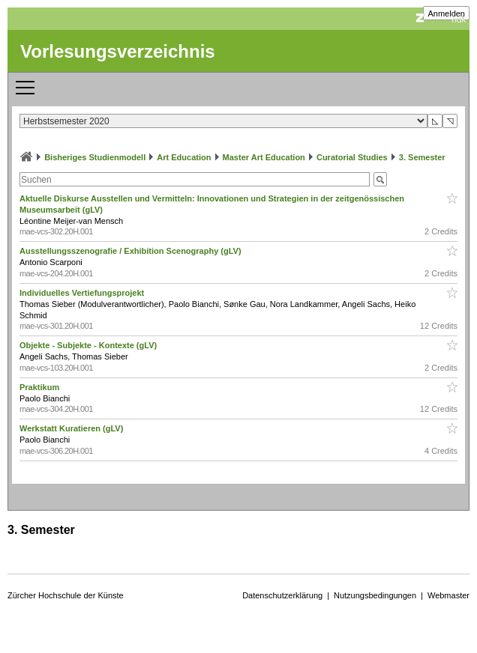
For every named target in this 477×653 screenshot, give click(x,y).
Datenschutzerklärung (282, 595)
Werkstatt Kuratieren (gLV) (72, 428)
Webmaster (449, 595)
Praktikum (41, 387)
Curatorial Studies (352, 157)
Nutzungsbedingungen (375, 595)
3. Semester (422, 157)
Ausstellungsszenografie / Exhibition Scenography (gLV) (132, 250)
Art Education (184, 157)
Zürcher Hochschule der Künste (66, 595)
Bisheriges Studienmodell (95, 157)
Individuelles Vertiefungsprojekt (83, 292)
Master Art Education (264, 157)
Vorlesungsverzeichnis (117, 51)
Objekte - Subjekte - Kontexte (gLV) (89, 345)
